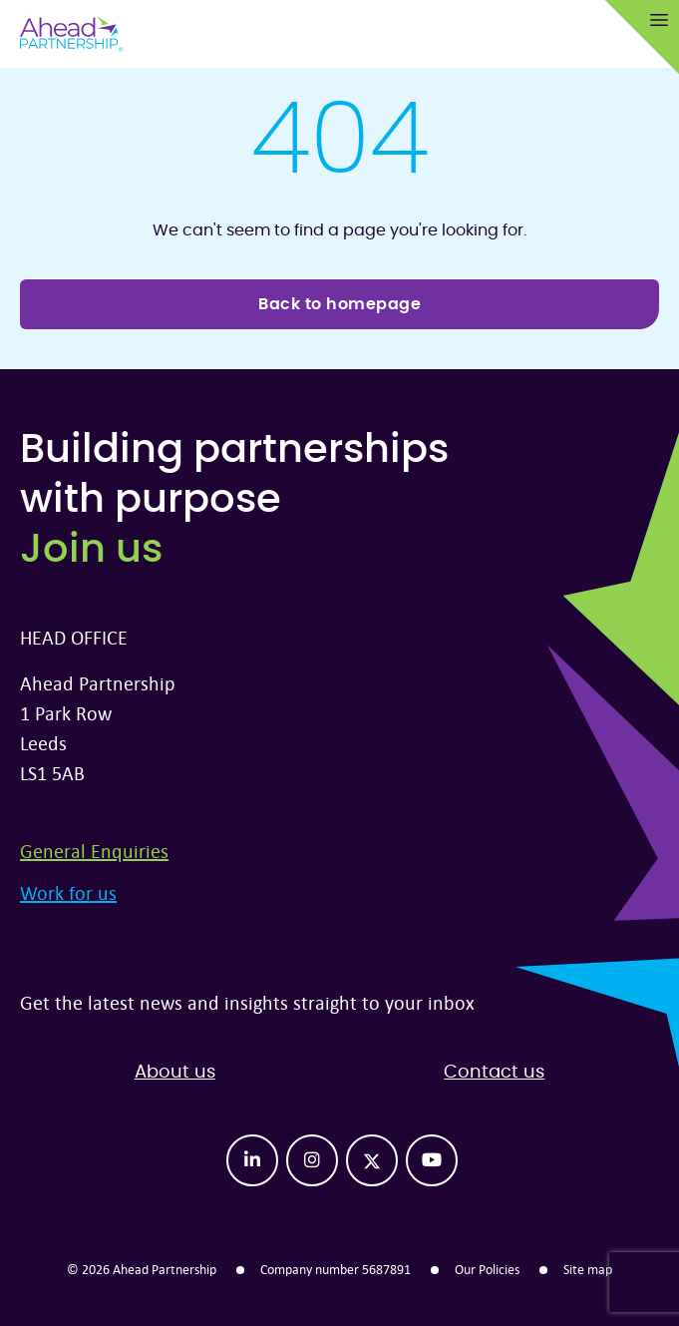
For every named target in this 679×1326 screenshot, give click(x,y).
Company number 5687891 (335, 1269)
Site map (587, 1269)
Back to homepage (339, 304)
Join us (91, 550)
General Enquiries (94, 850)
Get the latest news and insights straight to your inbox (247, 1002)
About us (175, 1073)
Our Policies (487, 1269)
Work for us (68, 892)
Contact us (494, 1073)
